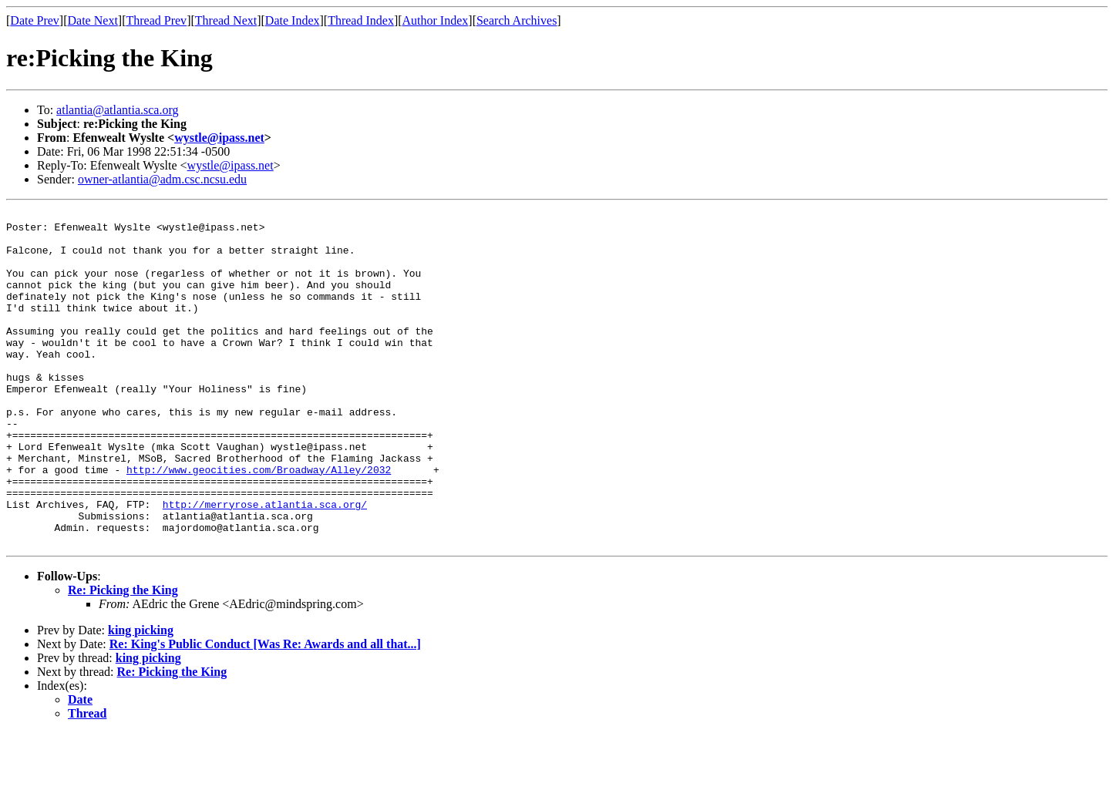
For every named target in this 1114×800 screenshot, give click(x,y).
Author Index (435, 20)
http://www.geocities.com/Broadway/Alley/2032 (258, 522)
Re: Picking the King (123, 657)
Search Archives (516, 20)
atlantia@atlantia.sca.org (117, 109)
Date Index (292, 20)
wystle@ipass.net (219, 137)
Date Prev (34, 20)
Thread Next (226, 20)
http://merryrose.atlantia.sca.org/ (265, 564)
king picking (140, 697)
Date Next (93, 20)
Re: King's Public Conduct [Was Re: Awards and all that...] (265, 711)
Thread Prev (156, 20)
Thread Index (361, 20)
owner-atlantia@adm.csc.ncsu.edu (162, 179)
